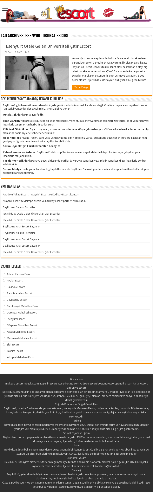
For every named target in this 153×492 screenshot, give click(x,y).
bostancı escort (107, 383)
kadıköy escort (88, 383)
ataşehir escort (48, 383)
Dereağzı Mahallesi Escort (22, 312)
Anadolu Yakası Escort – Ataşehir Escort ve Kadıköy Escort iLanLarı (41, 194)
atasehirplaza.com (68, 383)
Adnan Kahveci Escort (19, 274)
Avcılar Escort (14, 280)
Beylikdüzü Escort (17, 299)
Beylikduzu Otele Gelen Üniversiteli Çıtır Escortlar (31, 213)
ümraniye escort (76, 387)
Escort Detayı (81, 87)
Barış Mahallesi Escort (19, 293)
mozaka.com (31, 383)
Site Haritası (77, 379)
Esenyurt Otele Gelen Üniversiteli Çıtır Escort (48, 46)
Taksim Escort (15, 350)
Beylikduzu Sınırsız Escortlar (19, 207)
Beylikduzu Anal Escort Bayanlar (21, 226)
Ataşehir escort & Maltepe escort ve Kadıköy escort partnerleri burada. (44, 200)
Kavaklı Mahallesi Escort (20, 331)
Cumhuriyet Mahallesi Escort (23, 306)
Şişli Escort (13, 344)
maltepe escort (14, 383)
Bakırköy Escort (16, 287)
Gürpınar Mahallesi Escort (22, 325)
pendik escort (124, 383)
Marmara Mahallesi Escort (22, 338)
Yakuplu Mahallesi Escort (21, 357)
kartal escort (140, 383)
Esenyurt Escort (16, 319)
